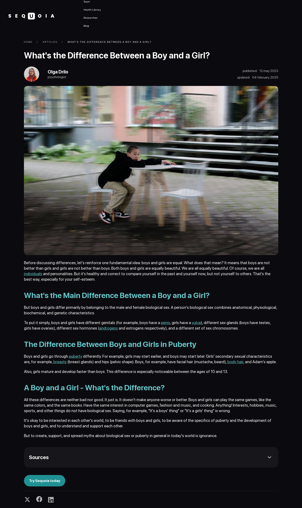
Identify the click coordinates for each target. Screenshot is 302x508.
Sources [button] (39, 457)
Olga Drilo (58, 72)
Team (87, 1)
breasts (60, 361)
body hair (235, 361)
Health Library (92, 9)
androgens (108, 328)
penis (165, 322)
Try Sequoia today (44, 481)
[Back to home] (31, 16)
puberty (75, 356)
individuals (33, 273)
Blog (86, 25)
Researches (90, 17)
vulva (196, 322)
